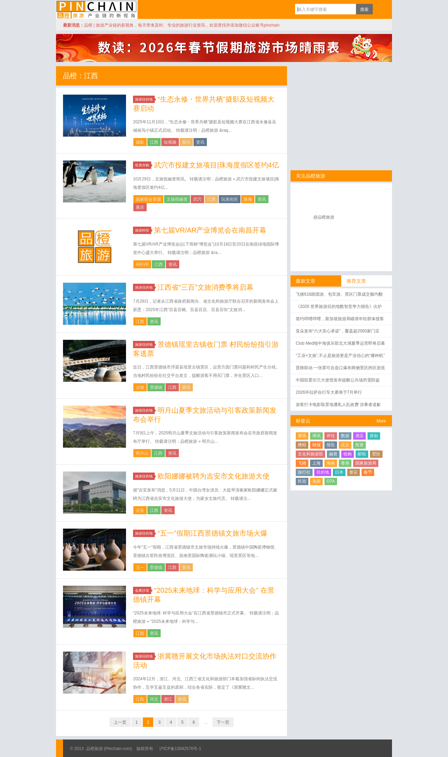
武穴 (197, 199)
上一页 (120, 722)
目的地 (322, 472)
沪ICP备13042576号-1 (180, 748)
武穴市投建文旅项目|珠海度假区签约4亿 (216, 165)
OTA (331, 481)
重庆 (140, 207)
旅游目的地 (145, 99)
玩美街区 (229, 199)
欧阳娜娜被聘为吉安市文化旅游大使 (214, 476)
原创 (374, 435)
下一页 (223, 722)
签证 (353, 472)
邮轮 (362, 454)
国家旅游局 (365, 463)
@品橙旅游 (323, 217)
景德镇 (156, 387)
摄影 (140, 142)
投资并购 (143, 165)
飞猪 (302, 463)
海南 (331, 463)
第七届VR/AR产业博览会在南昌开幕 (210, 230)
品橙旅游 (97, 9)
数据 (345, 435)
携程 (302, 444)
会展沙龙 (143, 590)
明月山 (142, 453)
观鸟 (186, 142)
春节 (368, 472)
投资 (359, 444)
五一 (140, 567)
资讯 (200, 142)
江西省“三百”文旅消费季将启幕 (205, 287)
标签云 (303, 421)
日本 (339, 472)
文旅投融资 (177, 199)
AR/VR (142, 264)
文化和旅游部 (310, 454)
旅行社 (304, 472)
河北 (154, 699)
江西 (154, 142)
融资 (333, 454)
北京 (345, 444)
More (381, 421)
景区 (376, 454)
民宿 (302, 481)
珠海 (248, 199)
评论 (331, 435)
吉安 (140, 510)
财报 (316, 444)
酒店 (359, 435)
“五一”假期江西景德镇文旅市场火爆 (212, 533)
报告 (331, 444)
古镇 (140, 387)
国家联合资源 (148, 199)
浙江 (168, 699)
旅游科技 (143, 230)
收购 (347, 454)
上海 (316, 463)
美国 (316, 481)
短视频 (170, 142)
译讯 (316, 435)
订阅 (379, 9)
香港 (345, 463)
